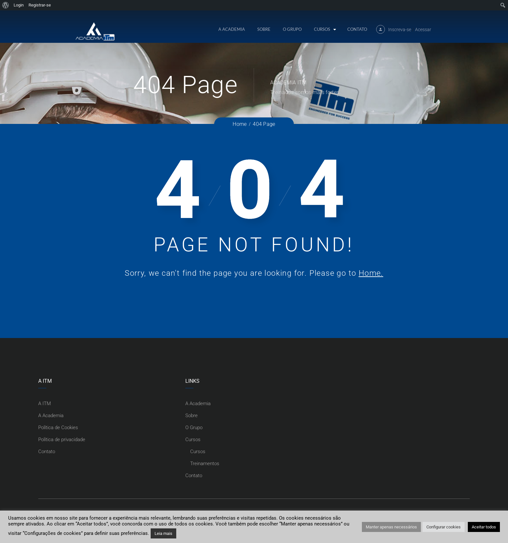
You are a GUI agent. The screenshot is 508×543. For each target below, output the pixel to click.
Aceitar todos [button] (484, 527)
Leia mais (163, 533)
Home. (371, 273)
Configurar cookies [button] (443, 527)
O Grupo (292, 29)
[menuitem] (5, 5)
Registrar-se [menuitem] (40, 5)
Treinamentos (204, 463)
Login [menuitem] (19, 5)
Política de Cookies (58, 427)
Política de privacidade (61, 439)
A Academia (231, 29)
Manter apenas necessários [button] (391, 527)
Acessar (423, 29)
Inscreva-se (399, 29)
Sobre (264, 29)
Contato (357, 29)
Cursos (322, 29)
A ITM (44, 403)
